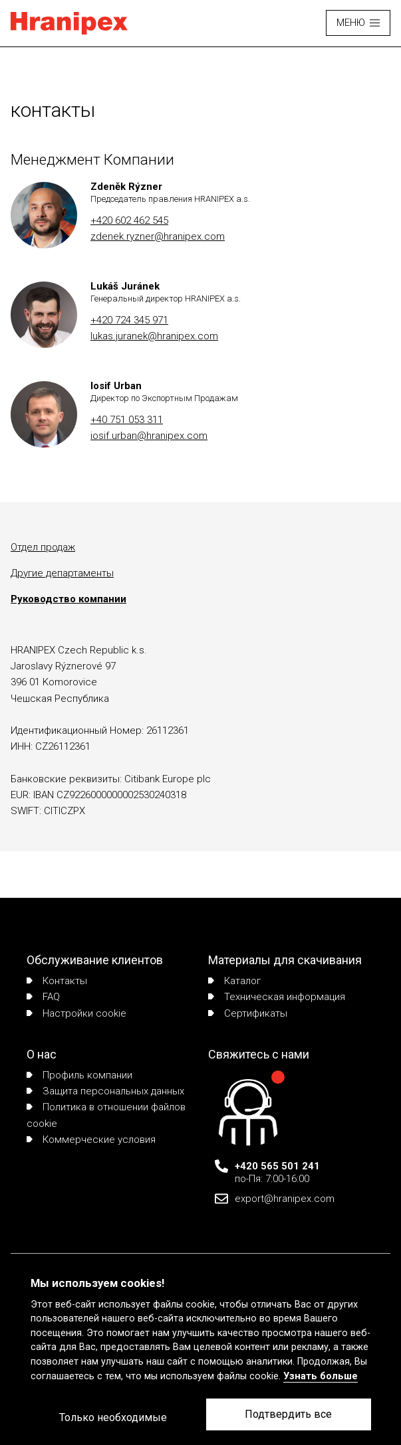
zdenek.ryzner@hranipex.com (157, 236)
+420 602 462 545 (129, 220)
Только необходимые (113, 1417)
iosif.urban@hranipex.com (148, 436)
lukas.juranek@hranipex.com (154, 336)
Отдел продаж (43, 547)
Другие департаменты (62, 573)
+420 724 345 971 (129, 320)
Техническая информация (276, 997)
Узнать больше (320, 1376)
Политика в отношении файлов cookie (106, 1115)
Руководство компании (68, 599)
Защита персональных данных (105, 1091)
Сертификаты (247, 1013)
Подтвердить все (288, 1414)
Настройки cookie (76, 1013)
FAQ (43, 997)
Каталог (234, 981)
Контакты (57, 981)
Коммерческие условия (91, 1140)
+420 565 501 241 (277, 1166)
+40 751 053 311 (126, 420)
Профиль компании (79, 1075)
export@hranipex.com (284, 1199)
